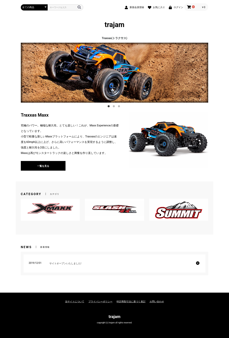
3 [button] (119, 107)
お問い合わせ (157, 301)
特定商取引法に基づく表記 (131, 301)
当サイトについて (74, 301)
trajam (114, 25)
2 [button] (114, 107)
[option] (114, 73)
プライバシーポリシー (100, 301)
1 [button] (109, 107)
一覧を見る (43, 166)
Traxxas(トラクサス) (114, 38)
